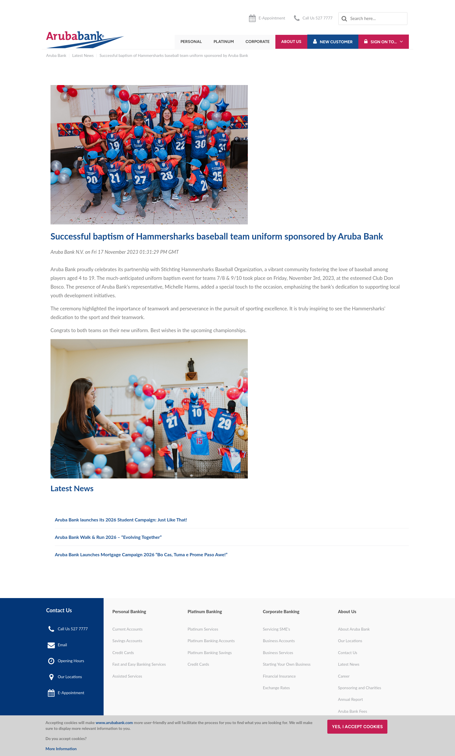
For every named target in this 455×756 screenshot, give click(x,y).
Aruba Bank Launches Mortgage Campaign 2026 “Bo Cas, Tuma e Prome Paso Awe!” (141, 554)
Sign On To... (384, 41)
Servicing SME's (276, 629)
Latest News (83, 55)
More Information (61, 748)
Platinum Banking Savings (209, 652)
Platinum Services (202, 629)
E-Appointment (272, 18)
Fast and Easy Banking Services (139, 664)
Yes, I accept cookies (357, 726)
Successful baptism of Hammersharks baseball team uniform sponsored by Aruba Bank (174, 55)
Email (62, 644)
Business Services (278, 652)
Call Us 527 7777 (318, 18)
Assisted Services (127, 676)
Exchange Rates (276, 687)
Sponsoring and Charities (359, 687)
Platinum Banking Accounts (210, 640)
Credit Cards (123, 652)
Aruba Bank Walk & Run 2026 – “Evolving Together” (108, 537)
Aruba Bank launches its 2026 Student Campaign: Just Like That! (121, 519)
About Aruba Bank (354, 629)
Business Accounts (279, 640)
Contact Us (347, 652)
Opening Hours (71, 660)
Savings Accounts (127, 640)
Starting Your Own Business (287, 664)
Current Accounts (127, 629)
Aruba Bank (56, 55)
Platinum (224, 41)
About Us (291, 41)
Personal (191, 41)
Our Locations (70, 676)
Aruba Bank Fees (352, 711)
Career (344, 676)
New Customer (336, 41)
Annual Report (350, 699)
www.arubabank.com (114, 722)
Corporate (257, 41)
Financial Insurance (279, 676)
